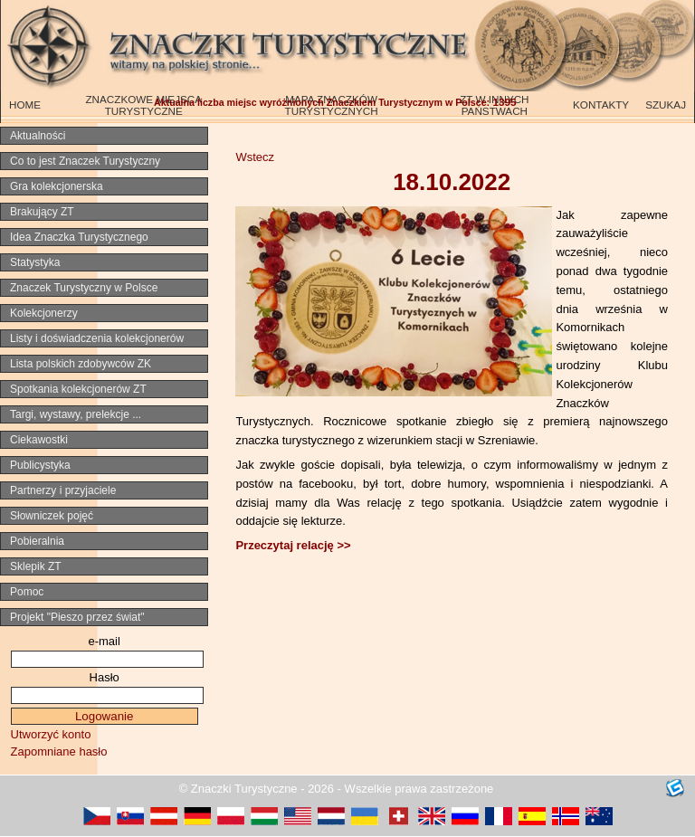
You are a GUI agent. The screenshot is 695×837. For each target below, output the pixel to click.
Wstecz (254, 157)
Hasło (104, 677)
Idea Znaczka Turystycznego (79, 237)
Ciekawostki (39, 439)
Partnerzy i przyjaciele (63, 490)
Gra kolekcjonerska (56, 186)
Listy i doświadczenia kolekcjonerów (97, 338)
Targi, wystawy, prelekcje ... (75, 414)
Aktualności (37, 135)
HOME (25, 104)
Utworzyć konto (51, 734)
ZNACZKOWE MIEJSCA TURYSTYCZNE (143, 105)
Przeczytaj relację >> (292, 545)
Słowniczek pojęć (51, 515)
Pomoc (26, 591)
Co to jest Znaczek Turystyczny (85, 161)
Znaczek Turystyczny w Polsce (83, 287)
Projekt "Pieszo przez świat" (77, 617)
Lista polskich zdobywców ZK (80, 363)
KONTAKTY (601, 104)
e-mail (103, 641)
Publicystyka (40, 465)
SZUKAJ (665, 104)
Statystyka (35, 262)
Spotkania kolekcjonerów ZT (78, 389)
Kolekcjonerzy (44, 313)
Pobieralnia (37, 541)
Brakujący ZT (42, 211)
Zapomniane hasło (59, 751)
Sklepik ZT (36, 566)
